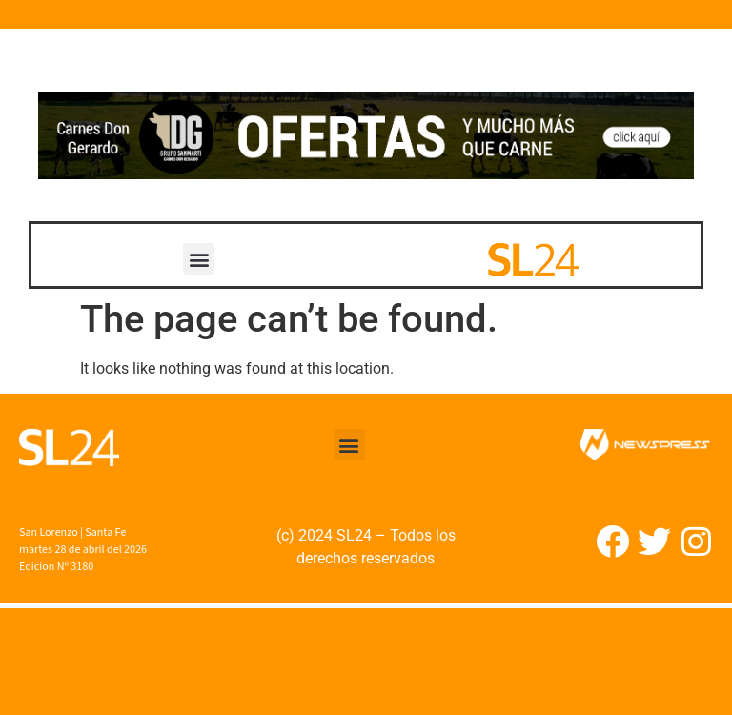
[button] (198, 259)
